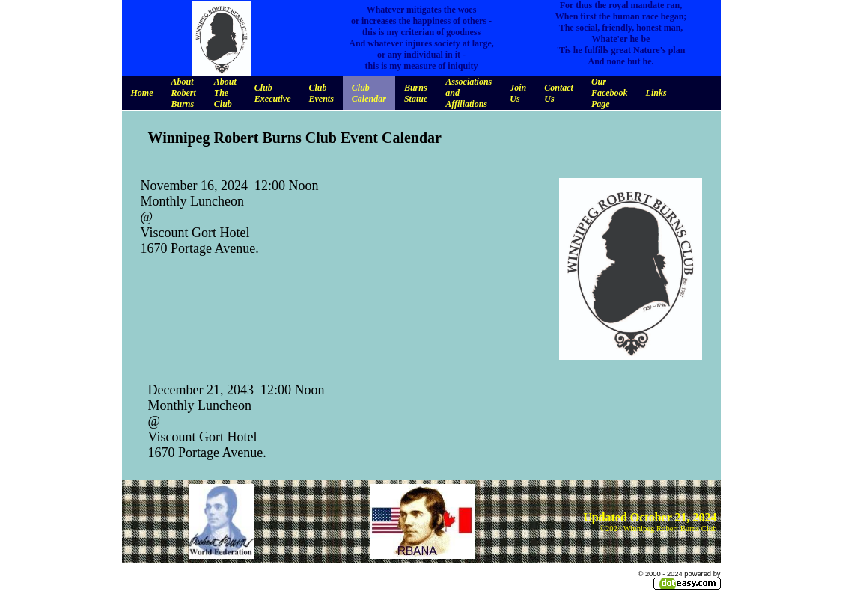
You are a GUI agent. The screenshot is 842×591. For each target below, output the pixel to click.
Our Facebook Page (609, 92)
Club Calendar (369, 93)
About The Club (225, 92)
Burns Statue (415, 93)
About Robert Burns (183, 92)
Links (656, 93)
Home (142, 93)
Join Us (518, 93)
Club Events (321, 93)
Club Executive (272, 93)
